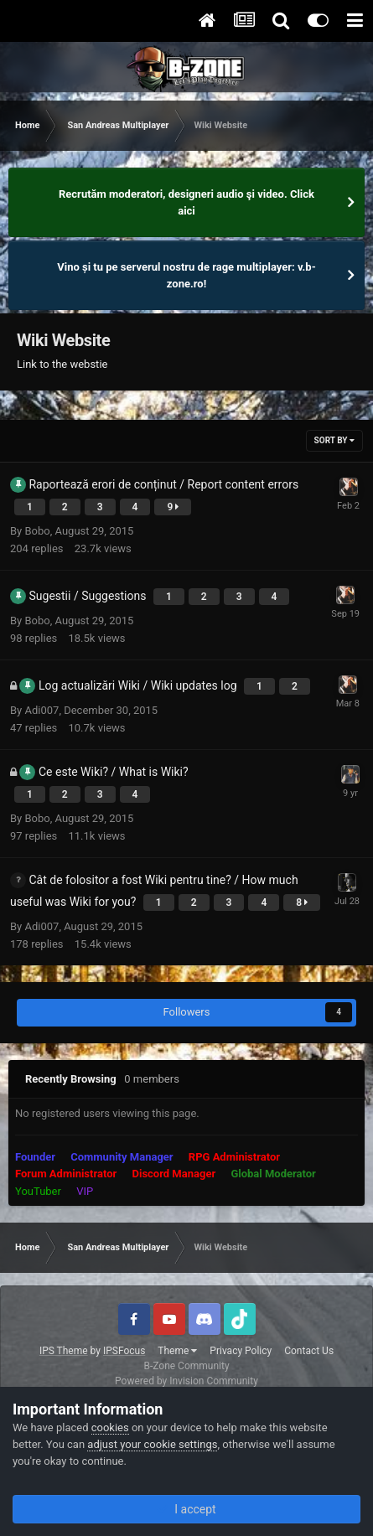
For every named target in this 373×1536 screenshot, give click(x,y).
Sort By (334, 440)
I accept (186, 1509)
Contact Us (309, 1351)
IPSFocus (124, 1351)
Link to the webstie (62, 364)
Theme (177, 1351)
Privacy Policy (241, 1351)
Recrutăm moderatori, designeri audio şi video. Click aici (186, 202)
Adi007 (41, 710)
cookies (110, 1427)
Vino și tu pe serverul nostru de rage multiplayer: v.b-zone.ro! (186, 275)
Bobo (36, 531)
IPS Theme (63, 1351)
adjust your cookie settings (152, 1444)
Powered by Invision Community (186, 1381)
